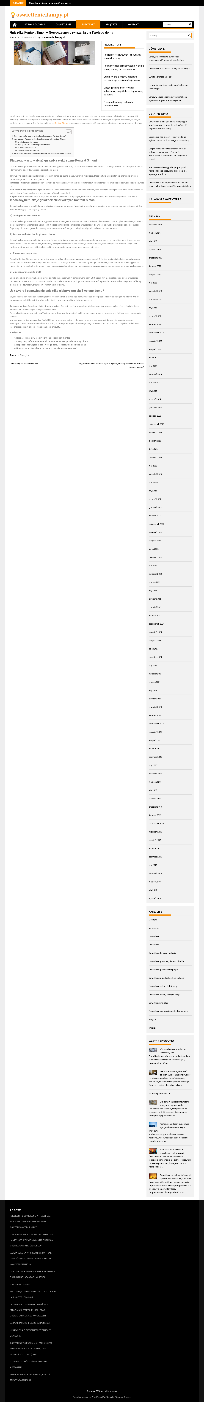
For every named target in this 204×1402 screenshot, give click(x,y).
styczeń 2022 (155, 599)
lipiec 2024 (154, 357)
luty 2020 (153, 790)
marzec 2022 (154, 582)
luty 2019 (153, 890)
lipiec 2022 (154, 549)
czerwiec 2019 (155, 857)
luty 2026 (153, 241)
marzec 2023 (154, 482)
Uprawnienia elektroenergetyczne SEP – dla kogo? (31, 1333)
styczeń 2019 (155, 898)
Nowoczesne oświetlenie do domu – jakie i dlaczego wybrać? (46, 348)
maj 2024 (153, 366)
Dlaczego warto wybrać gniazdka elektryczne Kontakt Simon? (40, 136)
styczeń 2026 (155, 249)
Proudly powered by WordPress (87, 1397)
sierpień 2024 (155, 349)
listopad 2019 (155, 815)
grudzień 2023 (155, 407)
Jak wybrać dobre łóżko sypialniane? (30, 1323)
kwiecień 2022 (155, 574)
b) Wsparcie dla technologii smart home (34, 145)
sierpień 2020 (155, 740)
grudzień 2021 (155, 607)
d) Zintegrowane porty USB (28, 150)
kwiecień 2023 (155, 474)
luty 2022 (153, 590)
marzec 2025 (154, 299)
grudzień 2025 (155, 258)
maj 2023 (153, 466)
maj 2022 (153, 565)
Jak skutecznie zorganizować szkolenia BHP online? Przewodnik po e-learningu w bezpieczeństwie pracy (170, 1074)
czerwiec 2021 (155, 657)
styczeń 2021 (155, 699)
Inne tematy (154, 928)
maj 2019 (153, 865)
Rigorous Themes (123, 1397)
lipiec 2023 (154, 449)
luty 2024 (153, 391)
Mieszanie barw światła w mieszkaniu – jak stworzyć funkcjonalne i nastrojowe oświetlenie (166, 1153)
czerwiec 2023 (155, 457)
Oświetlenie (63, 24)
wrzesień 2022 (155, 532)
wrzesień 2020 (155, 732)
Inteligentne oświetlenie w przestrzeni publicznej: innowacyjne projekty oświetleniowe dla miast (31, 1221)
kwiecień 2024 (155, 374)
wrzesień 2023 (155, 432)
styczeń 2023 (155, 499)
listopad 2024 (155, 324)
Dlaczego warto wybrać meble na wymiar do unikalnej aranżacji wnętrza (32, 1274)
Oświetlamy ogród (20, 1284)
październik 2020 (156, 724)
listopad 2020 (155, 715)
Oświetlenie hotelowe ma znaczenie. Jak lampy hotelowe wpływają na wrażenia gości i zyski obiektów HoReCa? (31, 1240)
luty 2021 (153, 690)
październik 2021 (156, 624)
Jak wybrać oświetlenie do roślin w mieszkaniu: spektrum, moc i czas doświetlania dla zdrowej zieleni (29, 1310)
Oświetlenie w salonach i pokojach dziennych (169, 68)
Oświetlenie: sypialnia (158, 1003)
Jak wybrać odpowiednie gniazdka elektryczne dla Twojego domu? (42, 153)
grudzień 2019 (155, 807)
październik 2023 (156, 424)
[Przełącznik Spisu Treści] (67, 132)
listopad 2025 (155, 266)
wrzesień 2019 (155, 832)
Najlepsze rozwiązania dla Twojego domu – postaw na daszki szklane (51, 345)
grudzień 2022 (155, 507)
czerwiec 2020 (155, 757)
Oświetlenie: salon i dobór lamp (163, 986)
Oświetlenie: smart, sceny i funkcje (164, 994)
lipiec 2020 (154, 748)
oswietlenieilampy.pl (53, 37)
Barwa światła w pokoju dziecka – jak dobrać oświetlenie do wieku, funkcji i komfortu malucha (31, 1258)
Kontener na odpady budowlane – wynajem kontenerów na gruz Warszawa (170, 1127)
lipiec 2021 (154, 649)
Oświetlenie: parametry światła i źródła (166, 961)
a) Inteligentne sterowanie (28, 142)
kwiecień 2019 (155, 873)
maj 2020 (153, 765)
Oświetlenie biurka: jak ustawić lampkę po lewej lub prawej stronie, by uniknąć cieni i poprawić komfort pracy (168, 125)
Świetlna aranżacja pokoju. (161, 77)
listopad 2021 (155, 615)
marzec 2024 (154, 382)
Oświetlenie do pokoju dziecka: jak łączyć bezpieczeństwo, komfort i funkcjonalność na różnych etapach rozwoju (170, 1178)
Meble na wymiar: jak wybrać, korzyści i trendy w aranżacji (31, 1377)
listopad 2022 (155, 516)
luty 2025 (153, 308)
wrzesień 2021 (155, 632)
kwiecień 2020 (155, 773)
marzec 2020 (154, 782)
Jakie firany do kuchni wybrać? (24, 363)
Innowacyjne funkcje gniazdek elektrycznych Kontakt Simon (40, 139)
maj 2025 (153, 283)
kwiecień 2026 (155, 224)
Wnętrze (111, 24)
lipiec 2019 (154, 848)
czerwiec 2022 (155, 557)
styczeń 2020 (155, 798)
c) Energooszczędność (27, 148)
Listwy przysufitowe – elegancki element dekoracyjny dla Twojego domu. (52, 341)
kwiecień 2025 (155, 291)
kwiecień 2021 (155, 674)
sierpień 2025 (155, 274)
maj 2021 (153, 665)
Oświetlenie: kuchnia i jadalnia (162, 953)
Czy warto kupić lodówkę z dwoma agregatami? (28, 1364)
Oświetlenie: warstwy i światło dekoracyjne (168, 1011)
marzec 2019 (154, 882)
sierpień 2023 (155, 441)
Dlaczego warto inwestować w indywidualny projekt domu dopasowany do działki (123, 91)
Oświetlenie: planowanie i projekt (164, 969)
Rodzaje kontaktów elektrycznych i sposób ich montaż (43, 338)
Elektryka (88, 24)
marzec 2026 (154, 233)
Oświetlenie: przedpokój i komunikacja (166, 978)
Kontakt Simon (61, 123)
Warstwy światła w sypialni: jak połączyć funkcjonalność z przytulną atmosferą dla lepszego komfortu (168, 170)
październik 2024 (156, 333)
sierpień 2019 (155, 840)
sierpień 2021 (155, 640)
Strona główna (34, 24)
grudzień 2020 (155, 707)
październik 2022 (156, 524)
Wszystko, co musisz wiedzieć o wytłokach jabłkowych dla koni (33, 1294)
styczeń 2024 (155, 399)
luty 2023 (153, 491)
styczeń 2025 (155, 316)
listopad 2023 (155, 416)
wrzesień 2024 (155, 341)
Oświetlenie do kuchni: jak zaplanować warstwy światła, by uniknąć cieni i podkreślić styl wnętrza (31, 1349)
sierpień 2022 (155, 540)
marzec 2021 (154, 682)
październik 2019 (156, 823)
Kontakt (133, 24)
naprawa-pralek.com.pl (159, 1093)
